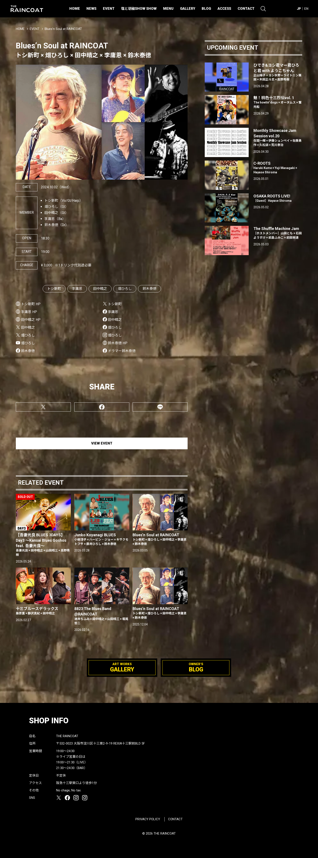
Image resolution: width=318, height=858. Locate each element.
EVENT (109, 9)
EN (306, 9)
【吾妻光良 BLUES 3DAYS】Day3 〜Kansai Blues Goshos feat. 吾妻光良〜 (43, 545)
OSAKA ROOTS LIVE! (277, 198)
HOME (74, 9)
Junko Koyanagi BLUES (101, 539)
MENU (168, 9)
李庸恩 (77, 289)
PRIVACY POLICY (147, 819)
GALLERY (187, 9)
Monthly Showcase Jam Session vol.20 (277, 137)
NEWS (91, 9)
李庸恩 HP (29, 312)
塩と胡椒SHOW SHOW (139, 9)
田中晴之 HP (31, 320)
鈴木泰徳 (149, 289)
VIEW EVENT (101, 443)
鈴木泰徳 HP (117, 343)
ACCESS (224, 9)
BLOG (206, 9)
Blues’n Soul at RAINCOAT (160, 539)
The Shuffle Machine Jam (277, 233)
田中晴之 (100, 289)
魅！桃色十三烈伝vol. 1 (277, 102)
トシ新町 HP (31, 304)
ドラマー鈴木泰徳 (122, 351)
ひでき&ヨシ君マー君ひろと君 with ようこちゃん (277, 72)
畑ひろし (125, 289)
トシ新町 (54, 289)
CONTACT (246, 9)
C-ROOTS (277, 167)
